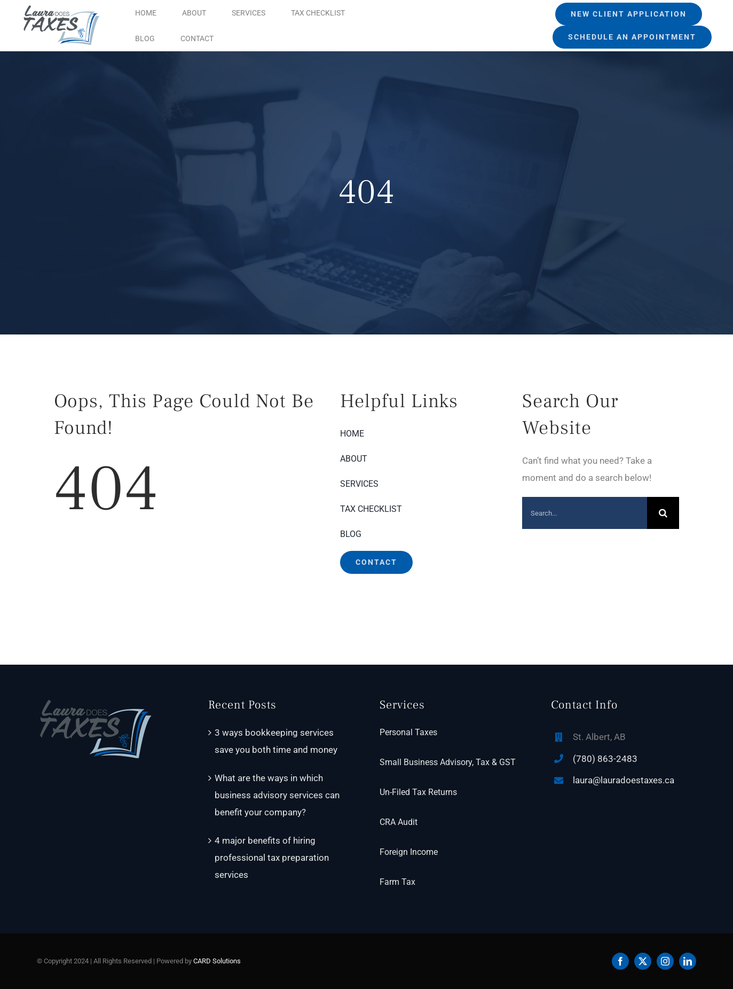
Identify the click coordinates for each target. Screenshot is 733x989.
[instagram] (665, 961)
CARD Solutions (217, 961)
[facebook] (620, 961)
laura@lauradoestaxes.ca (623, 780)
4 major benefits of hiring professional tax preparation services (272, 857)
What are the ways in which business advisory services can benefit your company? (277, 795)
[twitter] (642, 961)
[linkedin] (687, 961)
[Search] (663, 513)
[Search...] (584, 513)
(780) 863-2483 (605, 758)
